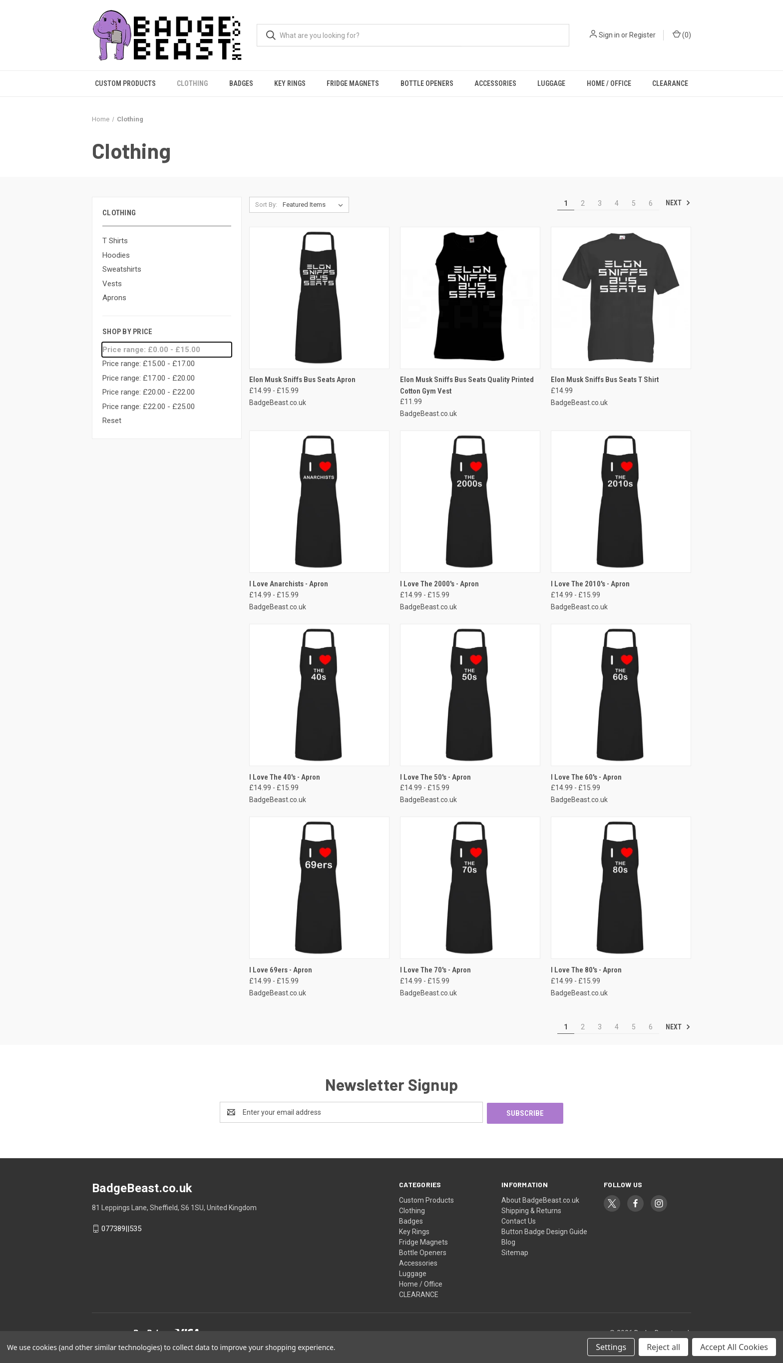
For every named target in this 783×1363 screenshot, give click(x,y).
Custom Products (125, 83)
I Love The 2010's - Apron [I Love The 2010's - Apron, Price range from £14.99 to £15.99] (590, 583)
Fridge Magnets (353, 83)
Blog (508, 1241)
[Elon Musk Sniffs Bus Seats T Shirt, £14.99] (621, 298)
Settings (611, 1347)
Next (678, 203)
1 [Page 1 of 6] (566, 203)
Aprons (114, 297)
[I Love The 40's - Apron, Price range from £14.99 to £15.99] (319, 695)
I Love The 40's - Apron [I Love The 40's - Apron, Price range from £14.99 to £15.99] (284, 777)
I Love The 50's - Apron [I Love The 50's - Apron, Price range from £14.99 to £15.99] (435, 777)
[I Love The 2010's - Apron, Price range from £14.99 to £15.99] (621, 502)
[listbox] (315, 204)
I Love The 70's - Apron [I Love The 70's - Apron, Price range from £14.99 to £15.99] (435, 969)
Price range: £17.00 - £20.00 (148, 378)
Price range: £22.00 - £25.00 (148, 406)
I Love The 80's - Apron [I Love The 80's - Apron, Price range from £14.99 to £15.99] (586, 969)
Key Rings (290, 83)
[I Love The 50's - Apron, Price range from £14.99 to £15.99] (470, 695)
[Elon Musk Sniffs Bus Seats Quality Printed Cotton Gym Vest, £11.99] (470, 298)
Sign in (609, 35)
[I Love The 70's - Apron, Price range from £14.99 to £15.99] (470, 888)
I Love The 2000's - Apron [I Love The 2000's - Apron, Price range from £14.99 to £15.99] (439, 583)
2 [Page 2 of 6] (583, 203)
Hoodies (116, 255)
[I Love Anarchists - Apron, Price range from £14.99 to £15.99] (319, 502)
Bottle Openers (426, 83)
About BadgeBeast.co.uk (540, 1199)
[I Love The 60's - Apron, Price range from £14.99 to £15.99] (621, 695)
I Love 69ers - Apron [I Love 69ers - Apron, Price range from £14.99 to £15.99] (280, 969)
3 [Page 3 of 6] (600, 203)
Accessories (495, 83)
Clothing (192, 83)
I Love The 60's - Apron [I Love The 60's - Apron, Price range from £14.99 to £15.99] (586, 777)
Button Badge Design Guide (544, 1231)
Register (642, 35)
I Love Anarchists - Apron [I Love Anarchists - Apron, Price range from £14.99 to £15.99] (288, 583)
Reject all (663, 1347)
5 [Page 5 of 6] (634, 203)
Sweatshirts (121, 269)
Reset (111, 420)
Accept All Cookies (734, 1347)
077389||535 (121, 1227)
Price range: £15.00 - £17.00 (148, 363)
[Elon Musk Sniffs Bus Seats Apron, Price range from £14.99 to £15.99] (319, 298)
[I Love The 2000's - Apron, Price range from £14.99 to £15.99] (470, 502)
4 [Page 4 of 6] (617, 203)
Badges (241, 83)
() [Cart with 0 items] (682, 34)
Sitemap (514, 1252)
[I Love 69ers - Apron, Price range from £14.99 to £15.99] (319, 888)
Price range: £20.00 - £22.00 (148, 392)
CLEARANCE (670, 83)
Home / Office (609, 83)
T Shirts (115, 240)
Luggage (551, 83)
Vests (112, 283)
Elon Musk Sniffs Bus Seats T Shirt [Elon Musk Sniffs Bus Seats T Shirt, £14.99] (605, 379)
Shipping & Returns (531, 1210)
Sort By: (266, 204)
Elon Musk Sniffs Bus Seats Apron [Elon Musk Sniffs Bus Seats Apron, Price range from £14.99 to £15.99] (302, 379)
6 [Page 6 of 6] (651, 203)
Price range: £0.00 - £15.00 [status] (151, 349)
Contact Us (518, 1220)
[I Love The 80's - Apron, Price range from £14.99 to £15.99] (621, 888)
